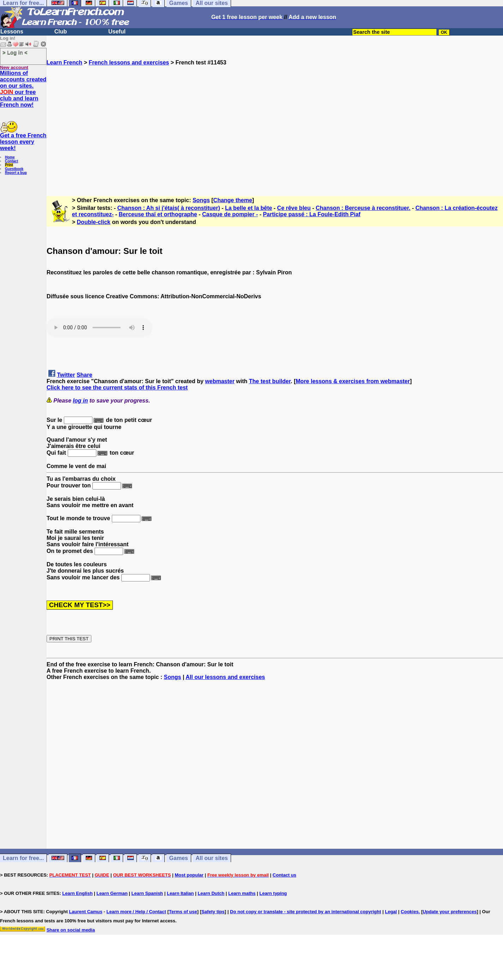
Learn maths (241, 893)
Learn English (77, 893)
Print (9, 165)
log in (80, 401)
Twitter (66, 375)
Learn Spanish (147, 893)
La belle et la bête (248, 208)
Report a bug (16, 173)
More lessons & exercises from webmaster (353, 381)
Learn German (111, 893)
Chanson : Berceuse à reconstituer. (363, 208)
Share (84, 375)
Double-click (93, 222)
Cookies (410, 911)
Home (10, 157)
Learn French (64, 63)
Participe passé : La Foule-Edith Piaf (311, 214)
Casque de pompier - (230, 214)
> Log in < (15, 52)
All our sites (211, 858)
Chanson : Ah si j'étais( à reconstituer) (168, 208)
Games (178, 858)
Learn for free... (23, 858)
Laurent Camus (86, 911)
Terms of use (183, 911)
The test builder (270, 381)
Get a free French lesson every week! (23, 141)
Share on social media (71, 930)
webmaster (220, 381)
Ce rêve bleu (294, 208)
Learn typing (273, 893)
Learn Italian (180, 893)
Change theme (232, 200)
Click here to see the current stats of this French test (117, 388)
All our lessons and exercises (225, 677)
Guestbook (14, 169)
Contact (11, 161)
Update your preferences (450, 911)
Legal (391, 911)
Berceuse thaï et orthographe (158, 214)
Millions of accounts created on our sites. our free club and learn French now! (23, 89)
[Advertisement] (274, 128)
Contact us (284, 875)
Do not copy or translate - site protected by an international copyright (305, 911)
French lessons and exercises (129, 63)
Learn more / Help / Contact (136, 911)
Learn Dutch (211, 893)
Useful (117, 32)
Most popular (189, 875)
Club (60, 32)
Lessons (11, 32)
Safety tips (213, 911)
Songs (201, 200)
